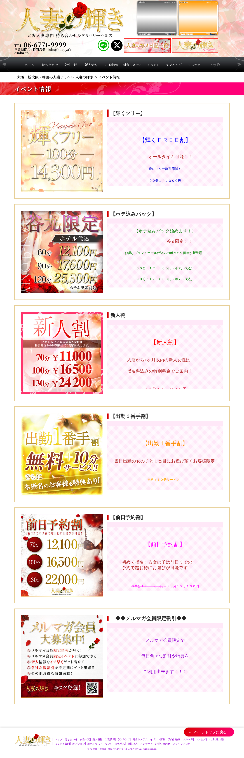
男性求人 (133, 744)
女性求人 (120, 744)
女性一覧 (85, 739)
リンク (108, 744)
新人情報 (97, 739)
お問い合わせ (162, 744)
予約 (170, 739)
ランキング (124, 739)
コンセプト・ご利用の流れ (210, 739)
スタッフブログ (181, 744)
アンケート (146, 744)
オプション (78, 744)
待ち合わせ (71, 739)
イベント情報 (157, 739)
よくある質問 (62, 744)
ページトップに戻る (210, 732)
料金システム (140, 739)
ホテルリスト (94, 744)
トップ (58, 739)
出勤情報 (110, 739)
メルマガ (188, 739)
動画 (177, 739)
